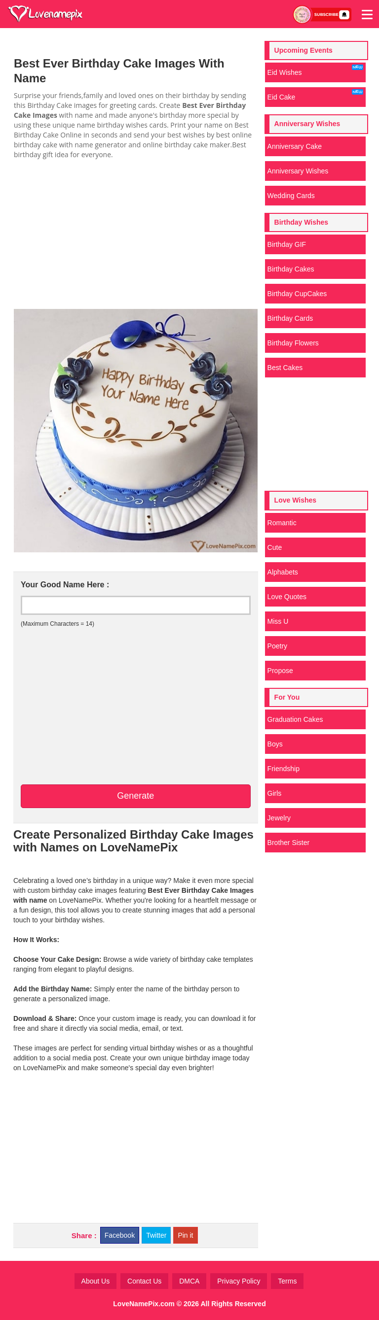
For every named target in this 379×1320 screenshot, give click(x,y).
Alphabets (282, 572)
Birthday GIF (286, 244)
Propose (280, 671)
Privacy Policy (238, 1281)
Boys (275, 744)
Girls (274, 793)
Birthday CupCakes (297, 294)
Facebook (120, 1235)
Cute (274, 547)
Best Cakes (285, 368)
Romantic (282, 523)
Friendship (283, 769)
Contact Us (144, 1281)
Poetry (277, 646)
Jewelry (279, 818)
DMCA (189, 1281)
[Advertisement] (135, 234)
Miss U (278, 621)
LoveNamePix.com (144, 1304)
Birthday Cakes (290, 269)
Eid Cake (315, 95)
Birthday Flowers (293, 343)
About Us (95, 1281)
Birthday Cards (290, 318)
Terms (287, 1281)
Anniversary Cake (294, 146)
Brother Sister (288, 842)
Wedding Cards (291, 196)
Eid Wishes (315, 70)
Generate (135, 796)
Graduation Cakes (295, 719)
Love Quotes (286, 597)
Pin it (185, 1235)
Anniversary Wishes (298, 171)
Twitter (156, 1235)
